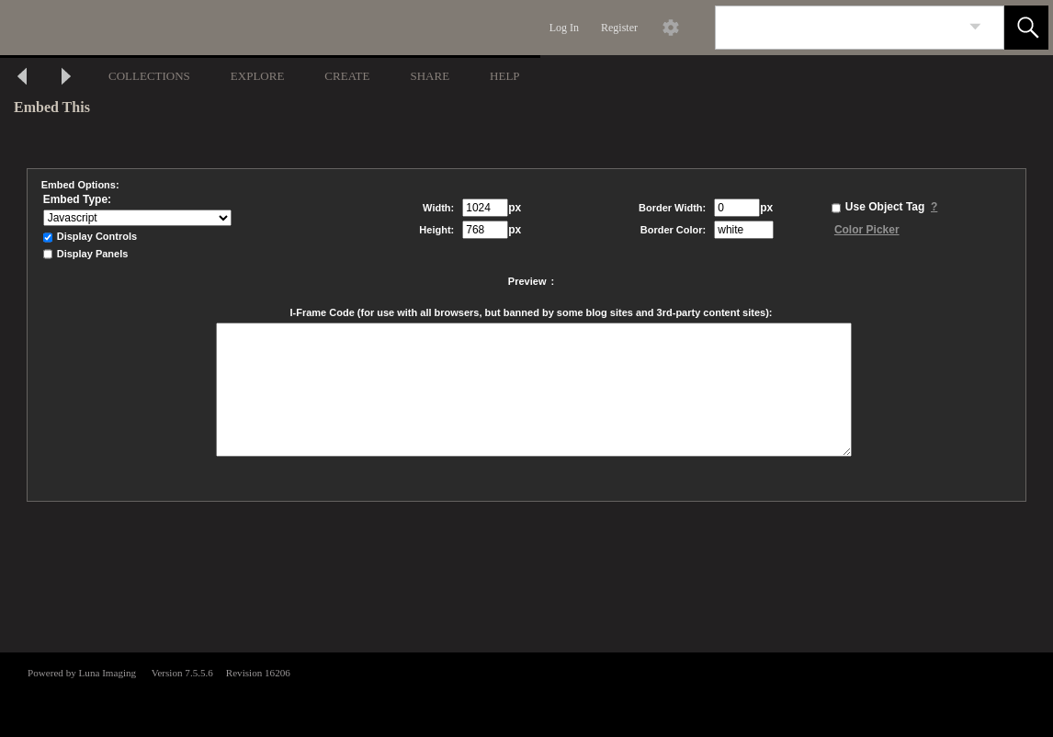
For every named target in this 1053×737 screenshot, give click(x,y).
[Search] (838, 28)
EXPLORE (258, 76)
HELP (505, 76)
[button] (1026, 28)
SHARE (429, 76)
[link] (975, 27)
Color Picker (867, 229)
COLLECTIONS (149, 76)
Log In (564, 27)
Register (619, 27)
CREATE (346, 76)
